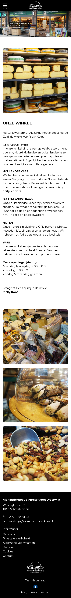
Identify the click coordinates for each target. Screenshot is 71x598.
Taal (27, 580)
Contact (8, 556)
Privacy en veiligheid (16, 538)
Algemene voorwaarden (19, 543)
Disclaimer (10, 547)
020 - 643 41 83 (16, 517)
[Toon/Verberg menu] (4, 5)
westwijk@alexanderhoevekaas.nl (28, 521)
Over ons (9, 534)
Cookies (8, 551)
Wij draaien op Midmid (35, 592)
